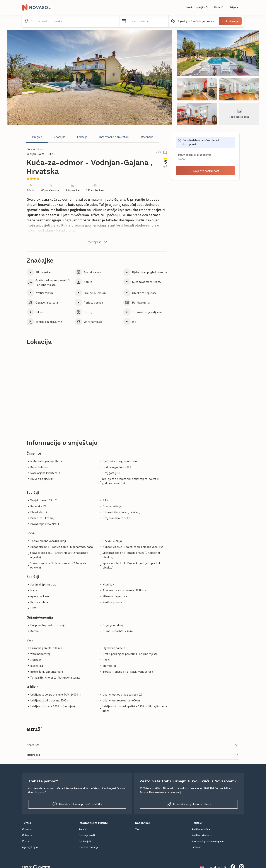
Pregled (37, 137)
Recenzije (147, 137)
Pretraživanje (230, 21)
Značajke (59, 137)
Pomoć (218, 7)
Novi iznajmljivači (197, 7)
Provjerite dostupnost (205, 171)
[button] (144, 21)
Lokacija (82, 137)
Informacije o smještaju (114, 137)
